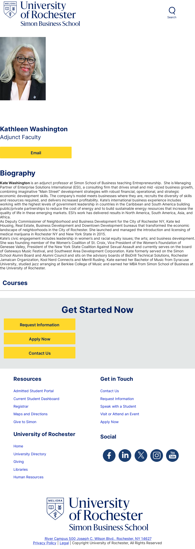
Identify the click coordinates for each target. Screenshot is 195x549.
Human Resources (28, 477)
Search (171, 17)
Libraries (20, 469)
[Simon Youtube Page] (172, 455)
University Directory (29, 453)
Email (36, 153)
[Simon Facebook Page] (109, 455)
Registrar (20, 406)
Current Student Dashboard (36, 398)
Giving (18, 461)
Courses (95, 282)
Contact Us (40, 353)
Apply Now (39, 339)
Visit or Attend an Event (119, 413)
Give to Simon (24, 421)
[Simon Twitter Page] (141, 455)
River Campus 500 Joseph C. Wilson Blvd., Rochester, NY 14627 (98, 538)
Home (18, 446)
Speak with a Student (118, 406)
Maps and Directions (30, 413)
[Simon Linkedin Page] (125, 455)
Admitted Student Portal (33, 390)
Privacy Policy (44, 542)
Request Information (39, 325)
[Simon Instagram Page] (156, 455)
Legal (64, 542)
